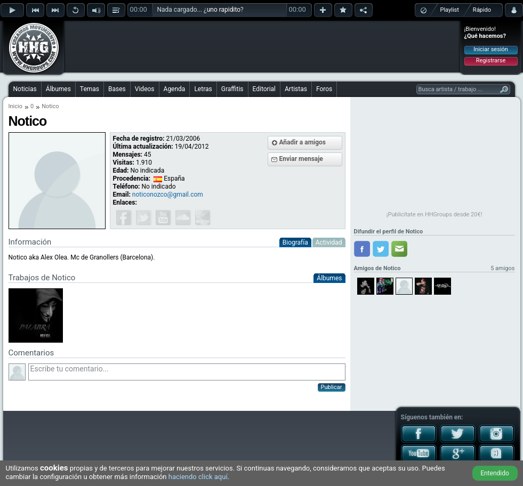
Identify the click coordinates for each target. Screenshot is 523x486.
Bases (117, 89)
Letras (203, 89)
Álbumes (58, 89)
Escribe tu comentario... (186, 371)
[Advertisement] (262, 46)
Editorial (264, 89)
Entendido (494, 473)
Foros (324, 89)
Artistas (296, 89)
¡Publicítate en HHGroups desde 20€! (434, 214)
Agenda (175, 89)
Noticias (25, 89)
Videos (145, 89)
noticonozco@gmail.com (167, 194)
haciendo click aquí (198, 477)
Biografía (295, 242)
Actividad (329, 242)
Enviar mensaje (301, 159)
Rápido (482, 9)
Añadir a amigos (302, 142)
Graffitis (232, 89)
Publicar (331, 387)
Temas (89, 89)
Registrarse (490, 60)
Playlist (449, 9)
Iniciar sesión (490, 49)
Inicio (15, 106)
